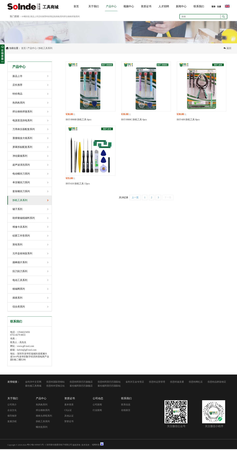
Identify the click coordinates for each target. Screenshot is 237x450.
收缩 (2, 54)
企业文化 (12, 411)
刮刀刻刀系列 (20, 272)
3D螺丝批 (25, 16)
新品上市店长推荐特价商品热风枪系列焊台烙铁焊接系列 (55, 16)
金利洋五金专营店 (135, 382)
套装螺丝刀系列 (21, 191)
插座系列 (17, 298)
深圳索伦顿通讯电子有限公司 (59, 445)
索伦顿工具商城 (33, 386)
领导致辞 (12, 416)
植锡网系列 (19, 289)
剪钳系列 (17, 245)
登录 (213, 6)
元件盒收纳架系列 (22, 254)
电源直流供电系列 (22, 120)
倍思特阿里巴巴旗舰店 (81, 382)
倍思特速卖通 (177, 382)
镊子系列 (17, 209)
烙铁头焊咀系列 (44, 416)
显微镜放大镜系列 (22, 138)
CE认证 (68, 411)
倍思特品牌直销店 (217, 382)
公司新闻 (97, 405)
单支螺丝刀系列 (21, 183)
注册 (219, 6)
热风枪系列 (19, 103)
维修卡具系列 (20, 227)
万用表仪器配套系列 (24, 129)
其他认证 (69, 416)
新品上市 (17, 76)
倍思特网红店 (196, 382)
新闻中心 (181, 6)
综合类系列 (19, 307)
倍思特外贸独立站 (55, 386)
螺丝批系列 (41, 428)
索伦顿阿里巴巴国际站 (109, 386)
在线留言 (125, 411)
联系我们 (199, 6)
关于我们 (93, 6)
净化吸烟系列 (20, 156)
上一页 (135, 197)
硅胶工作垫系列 (21, 236)
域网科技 (96, 445)
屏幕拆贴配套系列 (22, 147)
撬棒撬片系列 (20, 263)
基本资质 (69, 405)
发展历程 (12, 422)
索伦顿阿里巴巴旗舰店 (81, 386)
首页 (76, 6)
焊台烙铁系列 (43, 411)
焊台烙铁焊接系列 (22, 111)
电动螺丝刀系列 (21, 174)
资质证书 (146, 6)
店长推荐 (17, 85)
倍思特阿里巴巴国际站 (109, 382)
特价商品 (17, 94)
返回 (229, 48)
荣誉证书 (69, 422)
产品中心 (111, 6)
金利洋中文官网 (33, 382)
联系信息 (125, 405)
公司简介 (12, 405)
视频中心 (128, 6)
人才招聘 (163, 6)
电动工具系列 (20, 280)
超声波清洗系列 (21, 165)
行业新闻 (97, 411)
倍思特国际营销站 (55, 382)
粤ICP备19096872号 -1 (36, 445)
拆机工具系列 (45, 48)
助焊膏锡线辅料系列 (24, 218)
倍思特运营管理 (157, 382)
